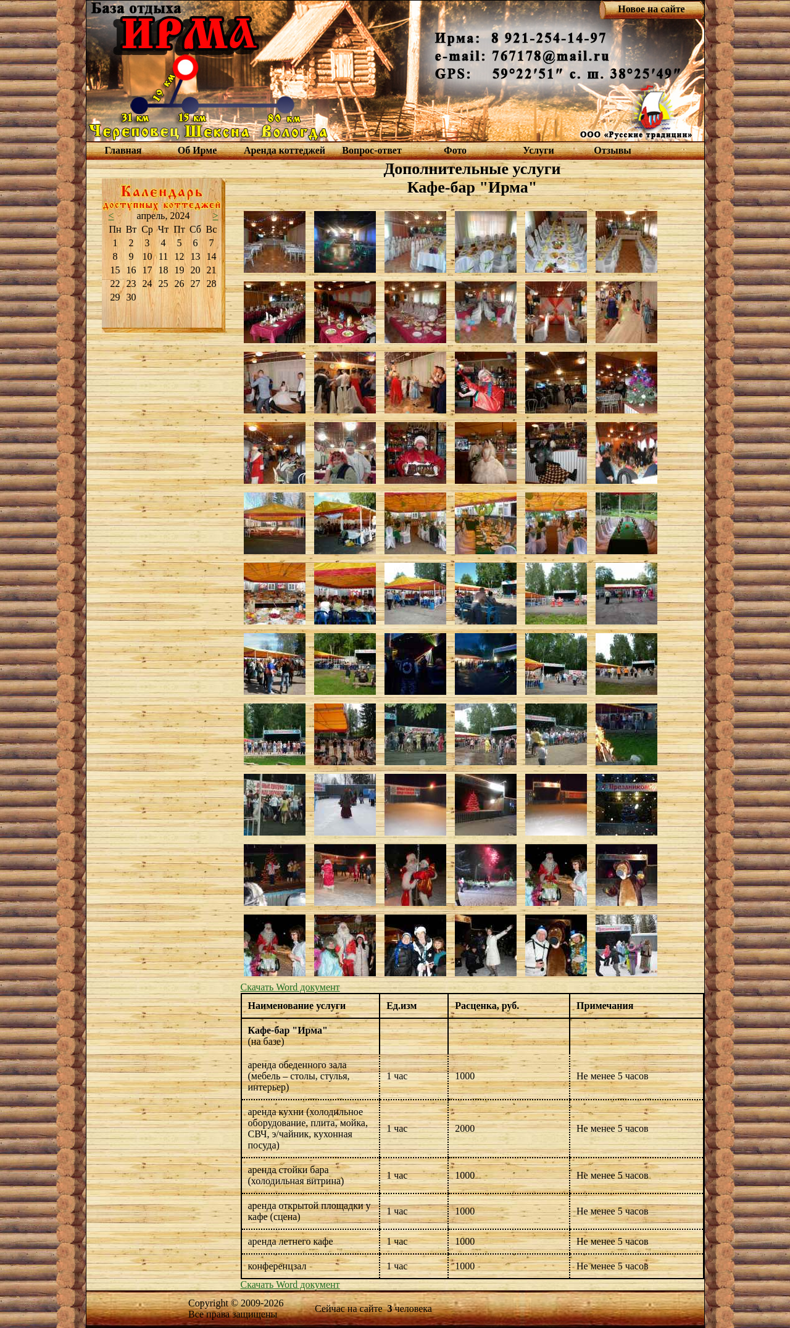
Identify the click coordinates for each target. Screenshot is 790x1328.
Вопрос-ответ (371, 150)
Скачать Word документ (290, 987)
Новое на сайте (651, 9)
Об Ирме (197, 150)
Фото (455, 150)
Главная (123, 150)
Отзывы (612, 150)
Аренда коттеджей (284, 150)
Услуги (538, 150)
